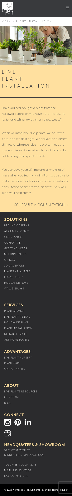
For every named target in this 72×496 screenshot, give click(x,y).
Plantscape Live (7, 8)
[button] (64, 8)
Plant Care (12, 363)
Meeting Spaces (15, 254)
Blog (8, 403)
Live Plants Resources (20, 391)
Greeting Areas (15, 248)
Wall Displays (14, 288)
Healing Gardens (16, 225)
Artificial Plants (16, 339)
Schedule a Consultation (39, 205)
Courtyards (13, 237)
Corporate (12, 242)
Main (6, 21)
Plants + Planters (17, 271)
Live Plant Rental (17, 316)
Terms (55, 489)
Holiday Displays (16, 282)
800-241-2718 (27, 464)
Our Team (11, 397)
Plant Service (14, 311)
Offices (9, 259)
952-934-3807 (20, 476)
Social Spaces (14, 265)
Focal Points (14, 277)
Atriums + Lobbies (17, 231)
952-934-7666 (22, 470)
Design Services (15, 334)
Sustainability (14, 369)
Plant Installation (18, 328)
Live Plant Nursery (18, 357)
